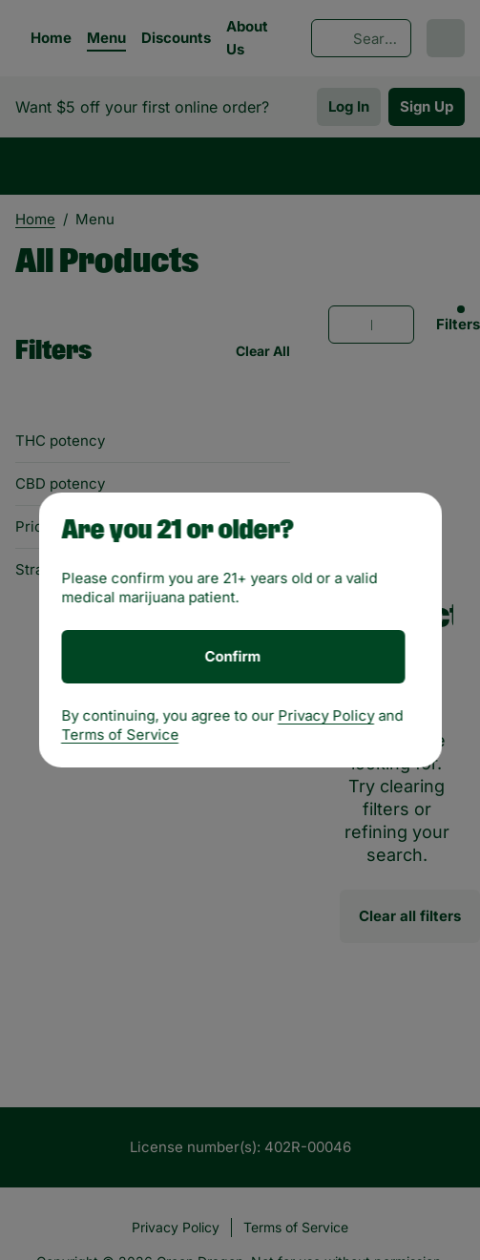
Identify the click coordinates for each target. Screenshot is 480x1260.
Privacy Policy (326, 715)
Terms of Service (119, 734)
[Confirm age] (233, 656)
